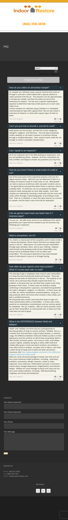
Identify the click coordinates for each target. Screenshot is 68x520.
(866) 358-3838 (34, 24)
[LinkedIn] (49, 491)
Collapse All (54, 74)
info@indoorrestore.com (18, 476)
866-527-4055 (14, 471)
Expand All (44, 74)
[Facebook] (38, 491)
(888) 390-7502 (13, 474)
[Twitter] (43, 491)
